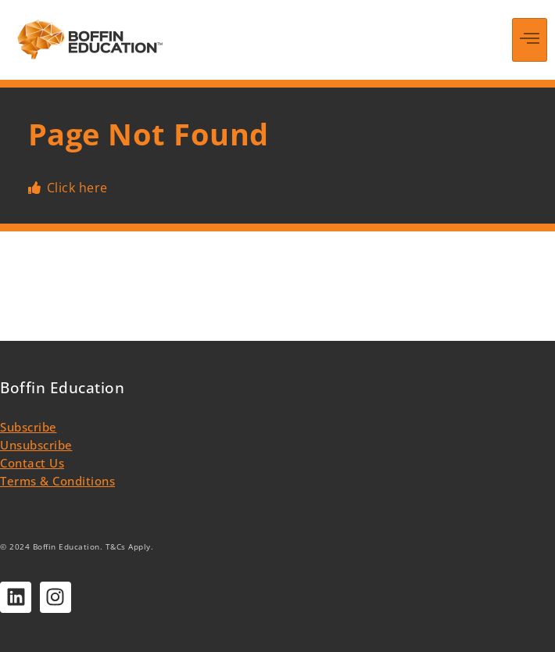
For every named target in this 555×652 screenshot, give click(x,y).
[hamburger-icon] (529, 40)
